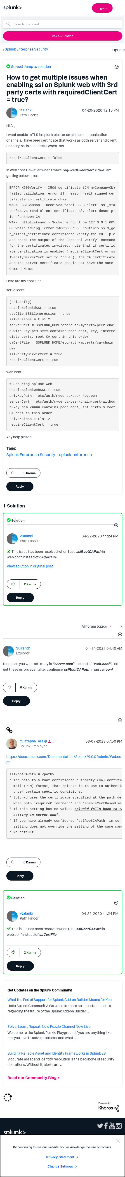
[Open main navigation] (119, 7)
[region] (62, 1155)
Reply (20, 486)
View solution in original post (30, 566)
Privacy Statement (60, 1157)
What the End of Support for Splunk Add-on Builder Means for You (59, 999)
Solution (18, 520)
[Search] (62, 24)
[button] (116, 67)
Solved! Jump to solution (31, 66)
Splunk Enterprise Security (26, 49)
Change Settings (60, 1166)
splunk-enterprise (75, 454)
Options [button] (117, 50)
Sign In (102, 8)
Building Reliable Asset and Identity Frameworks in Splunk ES (56, 1053)
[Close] (118, 1141)
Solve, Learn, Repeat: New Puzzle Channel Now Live (49, 1026)
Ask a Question (62, 36)
